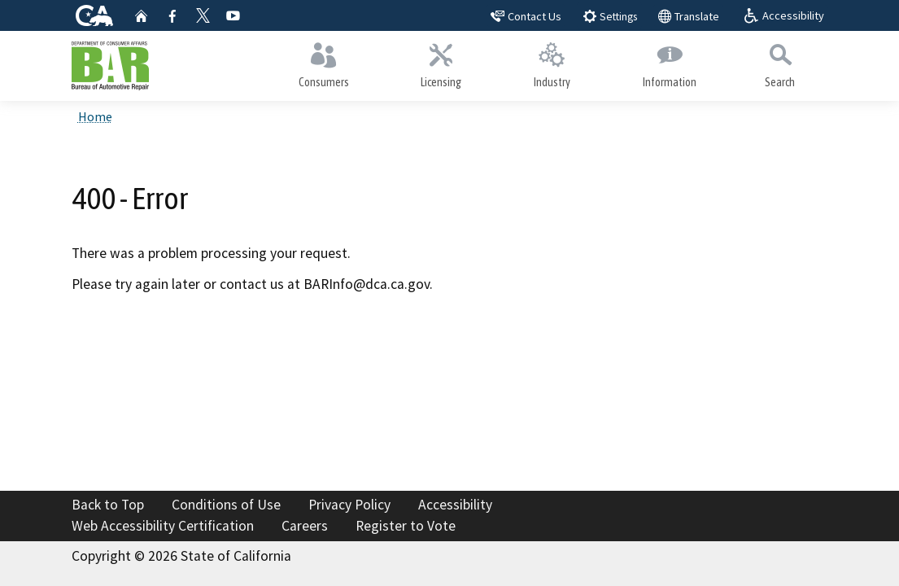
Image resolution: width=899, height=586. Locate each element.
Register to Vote (406, 526)
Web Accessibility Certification (163, 526)
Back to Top (108, 505)
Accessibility (455, 505)
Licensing (441, 62)
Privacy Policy (349, 505)
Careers (304, 526)
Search (780, 62)
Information (669, 62)
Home (95, 116)
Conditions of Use (226, 505)
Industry (552, 62)
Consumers (324, 62)
